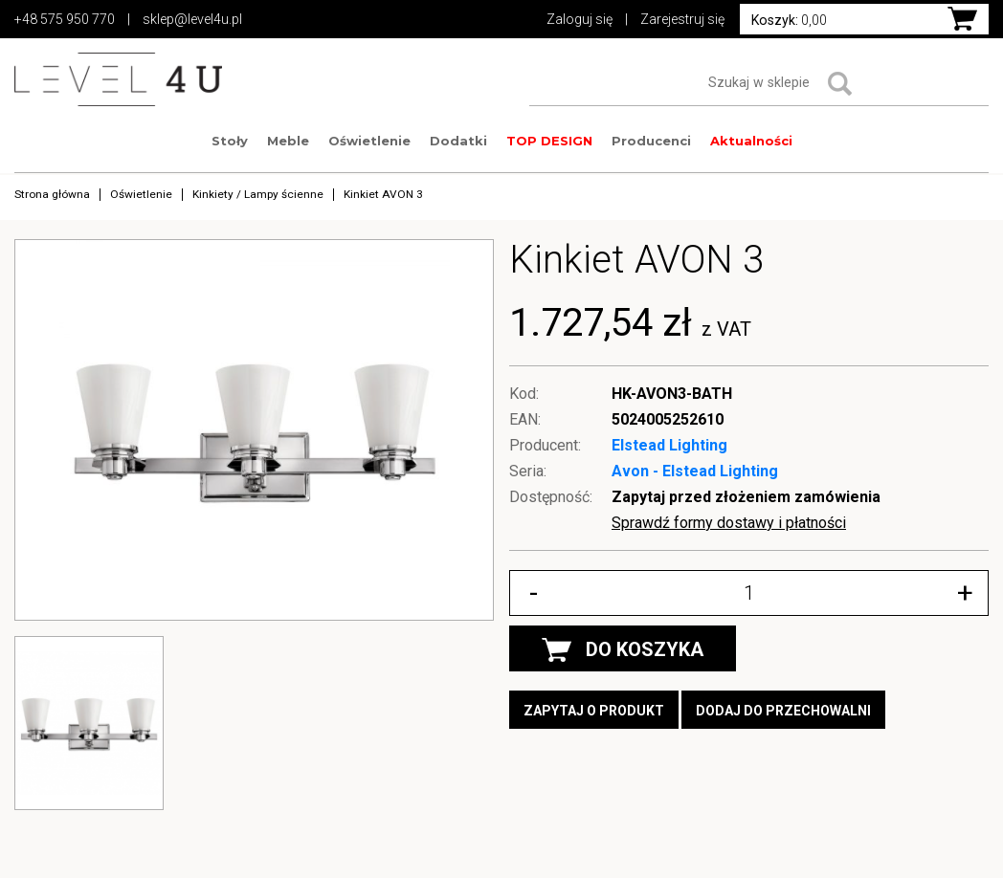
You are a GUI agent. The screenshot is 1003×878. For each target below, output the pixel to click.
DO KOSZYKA (622, 650)
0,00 (789, 20)
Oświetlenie (369, 140)
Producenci (651, 140)
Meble (288, 140)
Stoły (230, 140)
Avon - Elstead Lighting (695, 471)
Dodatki (458, 140)
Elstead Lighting (669, 445)
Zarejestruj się (682, 19)
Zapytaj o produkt (594, 710)
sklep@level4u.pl (192, 19)
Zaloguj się (579, 19)
